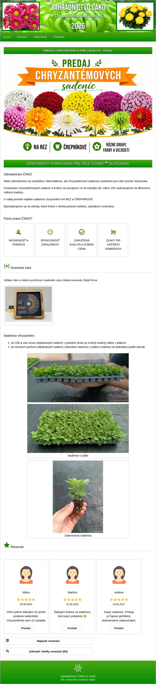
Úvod (7, 37)
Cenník (22, 37)
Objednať (40, 37)
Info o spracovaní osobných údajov (78, 679)
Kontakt (58, 37)
